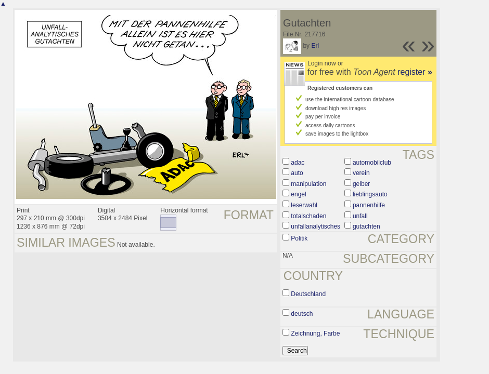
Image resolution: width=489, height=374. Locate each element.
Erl (315, 45)
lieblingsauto (370, 194)
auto (297, 173)
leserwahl (304, 205)
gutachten (366, 226)
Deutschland (308, 294)
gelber (361, 184)
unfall (360, 216)
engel (298, 194)
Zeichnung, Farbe (315, 333)
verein (361, 173)
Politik (299, 238)
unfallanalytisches (315, 226)
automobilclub (372, 162)
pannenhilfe (369, 205)
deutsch (302, 313)
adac (297, 162)
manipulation (308, 184)
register (414, 72)
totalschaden (308, 216)
